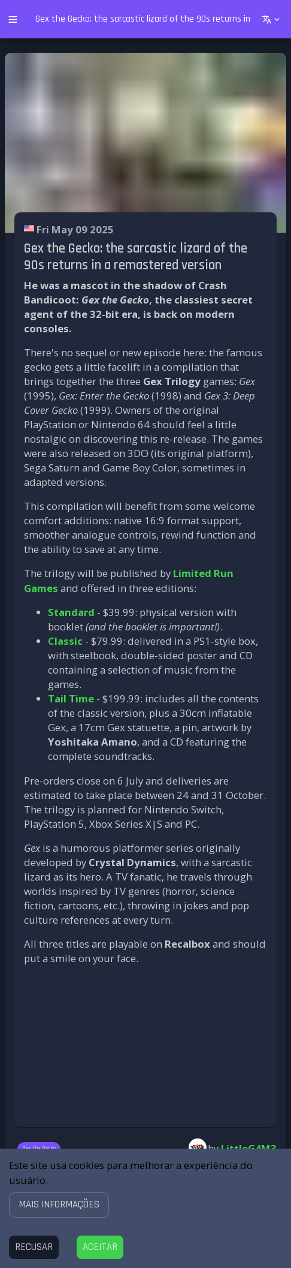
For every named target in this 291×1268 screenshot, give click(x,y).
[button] (59, 1204)
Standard (71, 612)
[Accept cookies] (100, 1247)
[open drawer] (13, 19)
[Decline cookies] (34, 1247)
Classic (65, 641)
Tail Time (71, 698)
